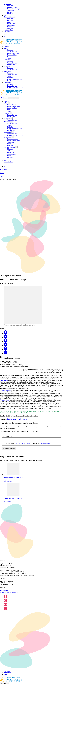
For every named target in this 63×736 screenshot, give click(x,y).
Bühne (6, 48)
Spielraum (7, 66)
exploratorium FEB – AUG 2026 (13, 477)
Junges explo (8, 82)
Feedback (10, 13)
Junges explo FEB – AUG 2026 (13, 498)
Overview (10, 50)
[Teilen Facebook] (5, 333)
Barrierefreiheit (8, 30)
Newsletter (10, 28)
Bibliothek (10, 77)
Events (2, 173)
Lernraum (7, 59)
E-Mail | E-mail (7, 436)
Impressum (7, 671)
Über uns (10, 20)
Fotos (9, 56)
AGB (5, 674)
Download (8, 481)
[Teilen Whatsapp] (5, 349)
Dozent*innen (11, 23)
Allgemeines (8, 4)
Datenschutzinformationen (22, 443)
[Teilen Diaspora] (5, 341)
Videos (9, 58)
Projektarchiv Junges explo (15, 87)
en (4, 36)
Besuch (9, 12)
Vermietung (10, 10)
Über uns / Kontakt (10, 17)
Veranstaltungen (12, 51)
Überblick (10, 5)
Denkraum (7, 71)
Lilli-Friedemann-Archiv (14, 79)
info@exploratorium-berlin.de (8, 592)
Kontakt (9, 27)
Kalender (6, 46)
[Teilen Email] (5, 353)
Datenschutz (7, 672)
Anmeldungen (11, 25)
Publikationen (11, 81)
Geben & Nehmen (12, 7)
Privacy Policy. (45, 443)
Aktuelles (6, 15)
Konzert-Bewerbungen (13, 9)
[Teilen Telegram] (5, 345)
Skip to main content (6, 1)
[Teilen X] (5, 337)
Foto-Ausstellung (12, 55)
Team (8, 22)
